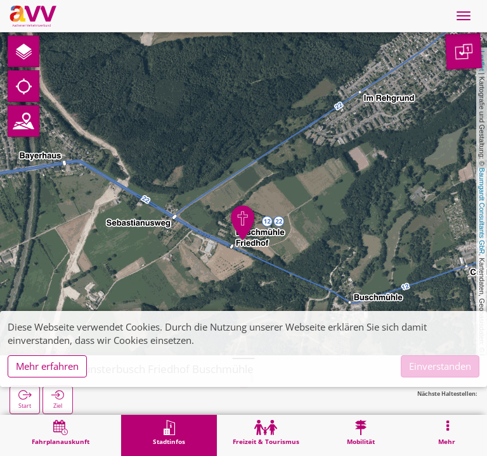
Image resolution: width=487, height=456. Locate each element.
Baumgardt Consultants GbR (482, 211)
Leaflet (482, 61)
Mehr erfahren (47, 366)
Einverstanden (440, 366)
